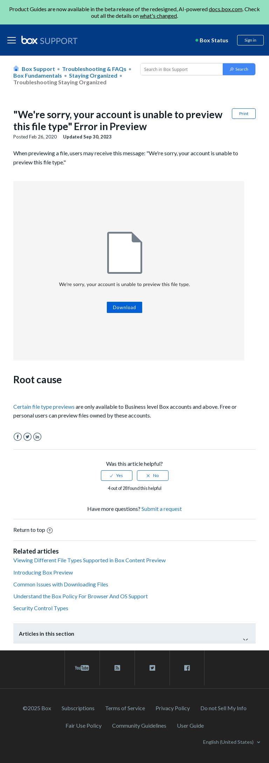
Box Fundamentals (37, 75)
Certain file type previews (44, 406)
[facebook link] (187, 667)
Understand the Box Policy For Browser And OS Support (80, 596)
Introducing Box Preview (43, 572)
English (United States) (229, 742)
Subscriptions (78, 708)
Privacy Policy (173, 708)
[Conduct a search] (181, 69)
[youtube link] (82, 667)
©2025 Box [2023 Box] (37, 708)
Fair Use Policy (83, 725)
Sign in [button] (250, 40)
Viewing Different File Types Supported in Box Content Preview (89, 560)
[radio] (116, 475)
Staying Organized (93, 75)
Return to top (33, 529)
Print (243, 113)
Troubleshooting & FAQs (94, 68)
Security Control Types (40, 608)
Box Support (38, 68)
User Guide (190, 725)
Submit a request (162, 508)
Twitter (27, 437)
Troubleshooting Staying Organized (59, 82)
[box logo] (49, 40)
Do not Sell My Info (223, 708)
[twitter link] (152, 667)
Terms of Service (125, 708)
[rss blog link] (117, 667)
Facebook (17, 437)
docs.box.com (225, 9)
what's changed (158, 15)
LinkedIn (37, 437)
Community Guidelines (139, 725)
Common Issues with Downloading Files (60, 584)
